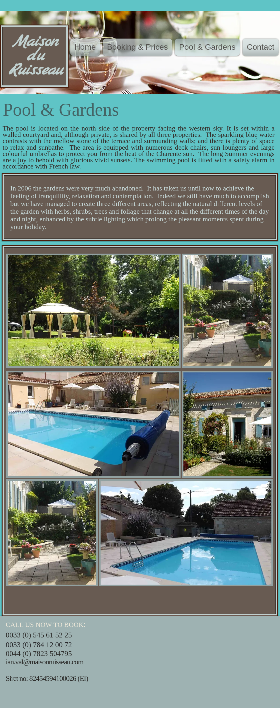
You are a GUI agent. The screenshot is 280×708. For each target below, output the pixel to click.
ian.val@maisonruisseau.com (44, 662)
